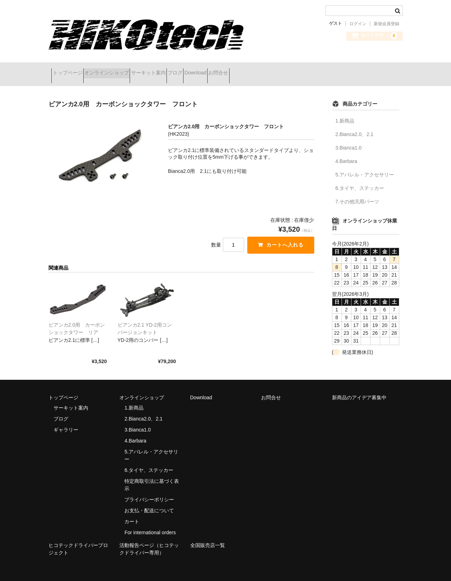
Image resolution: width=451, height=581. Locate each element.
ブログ (215, 70)
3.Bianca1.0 (349, 139)
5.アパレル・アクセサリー (365, 166)
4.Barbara (346, 152)
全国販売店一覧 (207, 536)
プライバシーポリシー (149, 490)
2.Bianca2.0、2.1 (354, 125)
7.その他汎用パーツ (357, 193)
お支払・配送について (149, 501)
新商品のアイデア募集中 (359, 388)
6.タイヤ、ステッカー (360, 179)
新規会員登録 (386, 23)
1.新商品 (345, 112)
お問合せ (284, 70)
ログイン (357, 23)
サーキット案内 (176, 70)
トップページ (70, 70)
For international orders (150, 523)
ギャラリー (65, 421)
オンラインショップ (122, 70)
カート (131, 512)
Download (249, 70)
